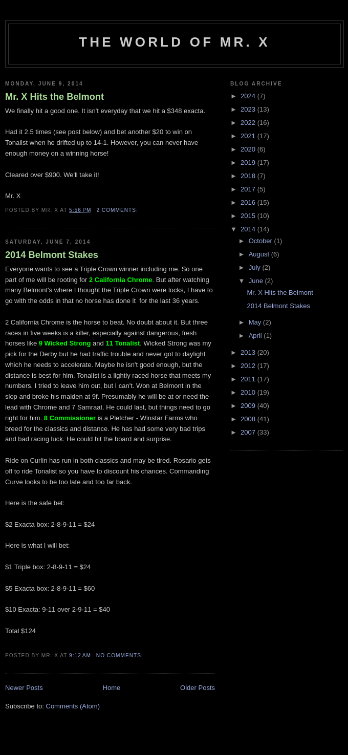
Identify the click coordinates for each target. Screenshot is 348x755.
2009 (249, 405)
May (256, 322)
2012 (249, 366)
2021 (249, 136)
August (260, 254)
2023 (249, 109)
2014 (249, 229)
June (257, 281)
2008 (249, 419)
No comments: (120, 655)
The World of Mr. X (174, 42)
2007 (249, 432)
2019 (249, 162)
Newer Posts (24, 688)
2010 (249, 392)
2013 (249, 352)
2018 (249, 176)
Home (112, 688)
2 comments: (118, 210)
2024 (249, 96)
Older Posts (197, 688)
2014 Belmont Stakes (51, 255)
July (256, 267)
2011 (249, 379)
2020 (249, 149)
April (256, 335)
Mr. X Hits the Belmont (54, 97)
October (261, 241)
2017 (249, 189)
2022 (249, 122)
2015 (249, 216)
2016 (249, 202)
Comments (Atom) (73, 706)
